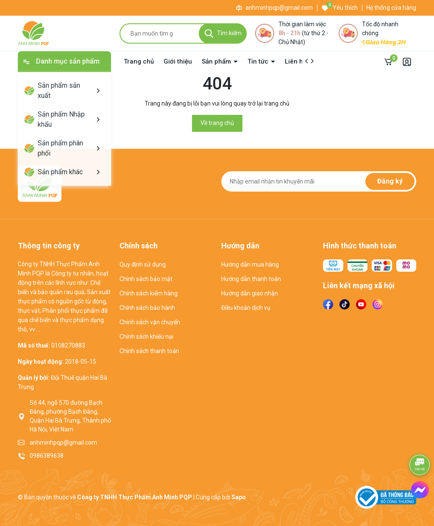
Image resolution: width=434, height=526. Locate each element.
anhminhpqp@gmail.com (279, 7)
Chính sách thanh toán (149, 351)
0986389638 (47, 455)
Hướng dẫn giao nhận (249, 293)
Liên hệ (295, 61)
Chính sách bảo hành (147, 307)
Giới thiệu (178, 61)
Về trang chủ (217, 123)
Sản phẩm (217, 61)
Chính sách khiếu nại (146, 336)
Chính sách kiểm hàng (149, 293)
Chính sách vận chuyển (150, 322)
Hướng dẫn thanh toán (251, 279)
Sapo (238, 497)
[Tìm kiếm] (223, 33)
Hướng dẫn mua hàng (250, 264)
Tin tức (259, 61)
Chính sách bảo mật (146, 279)
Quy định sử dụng (143, 264)
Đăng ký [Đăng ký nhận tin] (390, 181)
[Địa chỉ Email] (318, 181)
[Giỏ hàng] (390, 61)
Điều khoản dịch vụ (245, 307)
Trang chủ (139, 61)
